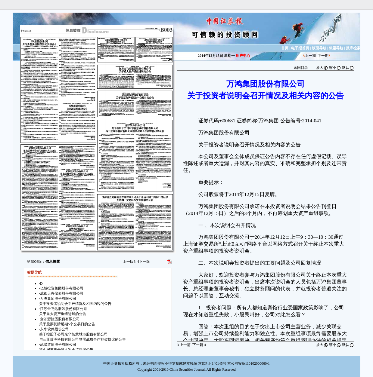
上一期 (310, 56)
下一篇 (199, 345)
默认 (348, 68)
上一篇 (184, 345)
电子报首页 (300, 48)
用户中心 (243, 56)
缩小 (335, 68)
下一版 (143, 261)
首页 (284, 48)
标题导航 (336, 48)
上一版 (129, 261)
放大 (322, 68)
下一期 (323, 56)
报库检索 (353, 48)
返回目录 (301, 68)
